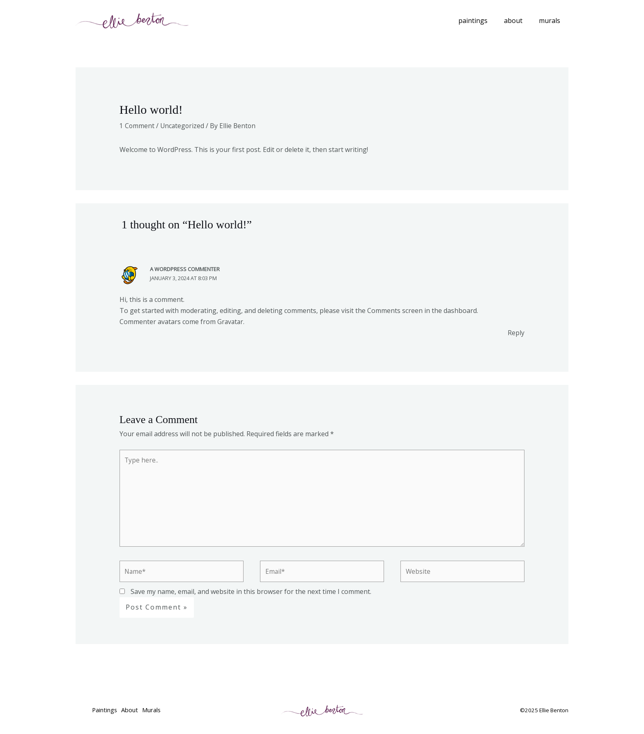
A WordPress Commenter (185, 269)
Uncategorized (183, 125)
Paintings (481, 20)
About (518, 20)
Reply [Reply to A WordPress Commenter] (516, 332)
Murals (551, 20)
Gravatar (230, 321)
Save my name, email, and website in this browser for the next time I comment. (251, 594)
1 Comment (137, 125)
